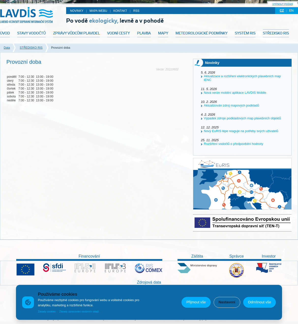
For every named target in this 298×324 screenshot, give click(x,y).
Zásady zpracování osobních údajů (79, 311)
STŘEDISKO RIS (31, 47)
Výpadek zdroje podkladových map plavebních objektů (242, 118)
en (291, 10)
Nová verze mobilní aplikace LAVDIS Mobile (235, 92)
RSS (136, 11)
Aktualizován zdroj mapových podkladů (231, 105)
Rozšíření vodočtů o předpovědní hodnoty (233, 144)
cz (282, 10)
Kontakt (120, 11)
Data (7, 47)
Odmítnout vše (259, 302)
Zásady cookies (47, 311)
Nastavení (227, 302)
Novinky (76, 11)
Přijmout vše (196, 302)
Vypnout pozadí (282, 4)
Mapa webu (98, 11)
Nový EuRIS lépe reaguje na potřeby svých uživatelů (241, 131)
